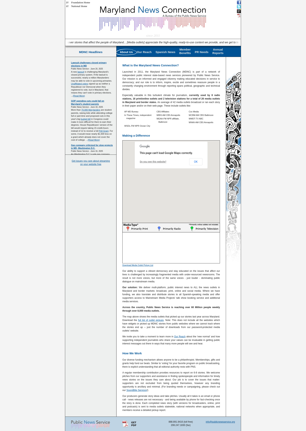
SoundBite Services (136, 390)
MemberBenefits (185, 51)
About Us (126, 52)
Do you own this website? (153, 161)
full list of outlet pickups (151, 320)
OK (195, 161)
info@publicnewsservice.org (220, 421)
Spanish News (165, 52)
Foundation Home (80, 2)
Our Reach (144, 52)
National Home (79, 6)
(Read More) (79, 96)
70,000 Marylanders (90, 110)
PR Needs (201, 52)
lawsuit (80, 72)
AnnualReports (217, 51)
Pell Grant (104, 131)
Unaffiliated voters (79, 84)
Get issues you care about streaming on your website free (91, 163)
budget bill (86, 119)
